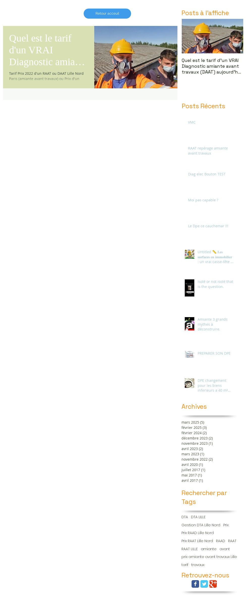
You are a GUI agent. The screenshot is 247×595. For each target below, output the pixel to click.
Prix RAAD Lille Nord (197, 533)
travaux (197, 565)
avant (225, 549)
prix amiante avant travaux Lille (209, 556)
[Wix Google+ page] (213, 584)
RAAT (232, 541)
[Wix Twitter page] (204, 584)
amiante (209, 549)
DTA (184, 517)
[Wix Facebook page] (195, 584)
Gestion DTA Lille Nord (200, 525)
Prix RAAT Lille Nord (197, 541)
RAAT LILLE (189, 549)
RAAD (220, 541)
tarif (184, 565)
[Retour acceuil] (107, 14)
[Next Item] (235, 36)
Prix (226, 525)
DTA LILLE (198, 517)
